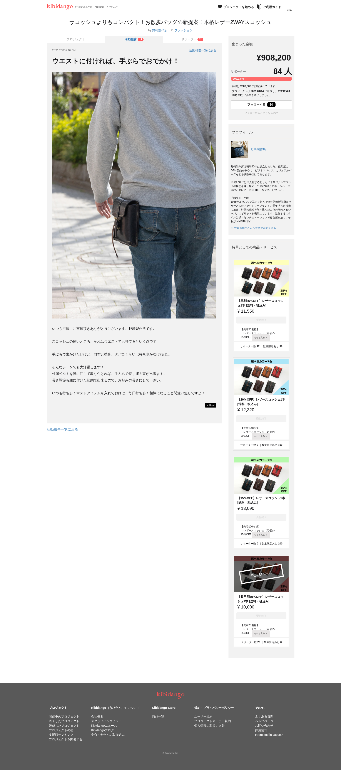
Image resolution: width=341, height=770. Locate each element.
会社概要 (97, 716)
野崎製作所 (159, 30)
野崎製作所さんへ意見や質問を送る (253, 227)
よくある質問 (264, 716)
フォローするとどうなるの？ (261, 113)
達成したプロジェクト (64, 725)
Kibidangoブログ (102, 730)
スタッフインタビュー (106, 721)
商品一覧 (158, 716)
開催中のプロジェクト (64, 716)
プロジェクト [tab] (76, 39)
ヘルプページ (264, 721)
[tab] (134, 39)
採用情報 (261, 730)
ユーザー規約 (203, 716)
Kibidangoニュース (104, 725)
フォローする (261, 104)
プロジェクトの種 (61, 730)
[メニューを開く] (289, 7)
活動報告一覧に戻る (202, 50)
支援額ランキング (61, 734)
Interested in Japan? (269, 734)
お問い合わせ (264, 725)
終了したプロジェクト (64, 721)
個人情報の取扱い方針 (209, 725)
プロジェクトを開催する (65, 739)
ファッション (183, 30)
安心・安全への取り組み (108, 734)
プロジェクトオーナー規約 (212, 721)
